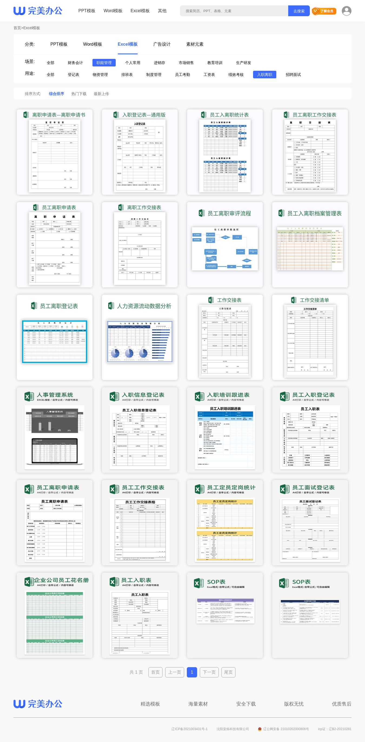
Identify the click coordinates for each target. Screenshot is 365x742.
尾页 (228, 672)
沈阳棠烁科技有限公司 (233, 729)
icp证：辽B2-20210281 (334, 729)
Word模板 (113, 10)
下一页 (209, 672)
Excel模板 (140, 10)
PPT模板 (86, 10)
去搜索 (299, 11)
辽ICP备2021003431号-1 (189, 729)
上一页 (174, 672)
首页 (155, 672)
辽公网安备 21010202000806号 (286, 729)
